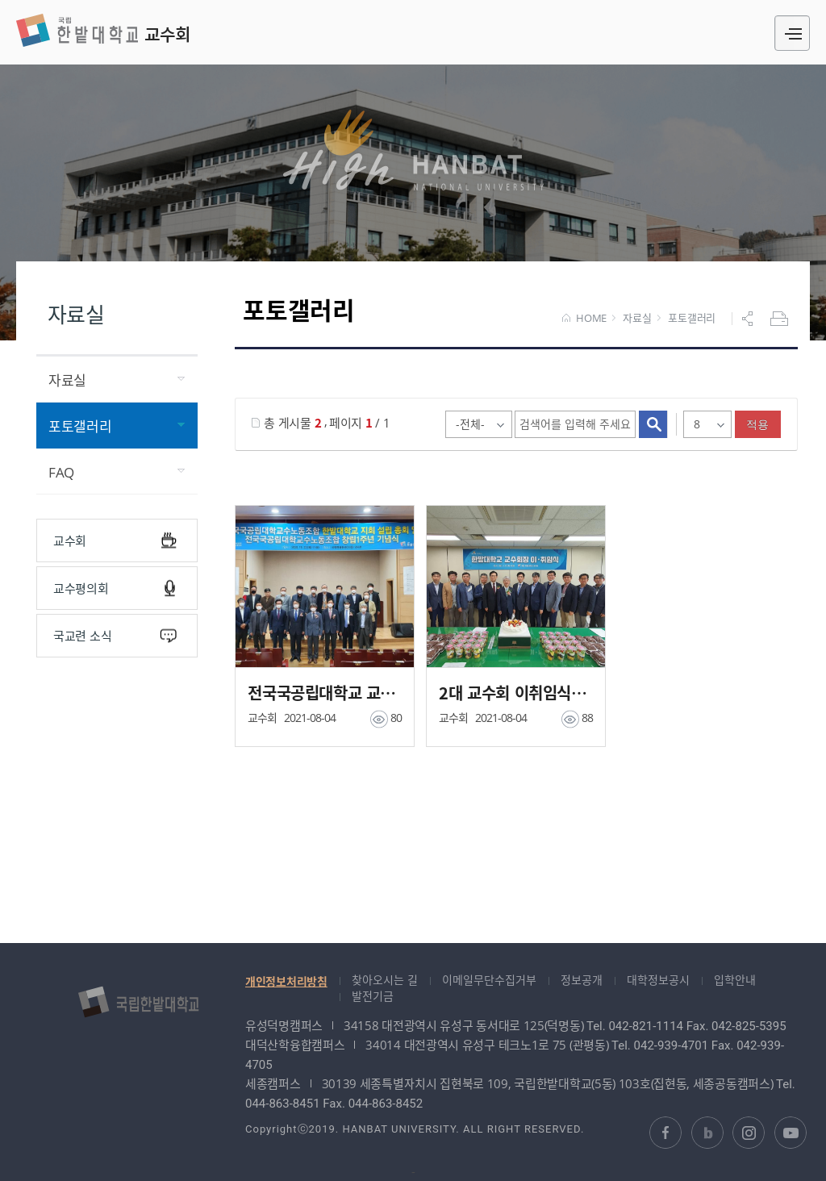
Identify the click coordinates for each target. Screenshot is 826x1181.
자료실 (637, 318)
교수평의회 (115, 588)
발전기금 (373, 996)
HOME (584, 318)
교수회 (102, 30)
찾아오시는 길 (385, 979)
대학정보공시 (658, 979)
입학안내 (735, 979)
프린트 (781, 318)
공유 (749, 318)
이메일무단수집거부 (489, 979)
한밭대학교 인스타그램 (748, 1132)
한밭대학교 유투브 (790, 1132)
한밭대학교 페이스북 (665, 1132)
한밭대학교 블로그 (707, 1132)
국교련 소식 (115, 636)
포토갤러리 (691, 318)
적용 (758, 424)
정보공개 (582, 979)
